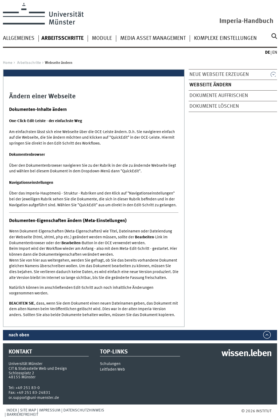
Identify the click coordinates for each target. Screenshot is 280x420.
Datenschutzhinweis (83, 410)
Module (102, 38)
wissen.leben (246, 354)
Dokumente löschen (214, 106)
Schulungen (110, 364)
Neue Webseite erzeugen (219, 74)
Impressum (49, 410)
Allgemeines (18, 38)
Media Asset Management (153, 38)
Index (11, 410)
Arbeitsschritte (29, 63)
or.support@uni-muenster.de (34, 398)
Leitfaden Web (112, 370)
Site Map (28, 410)
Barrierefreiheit (22, 415)
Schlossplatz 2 (21, 373)
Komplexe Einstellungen (225, 38)
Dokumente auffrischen (218, 95)
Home (7, 63)
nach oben (19, 335)
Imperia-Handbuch (246, 21)
